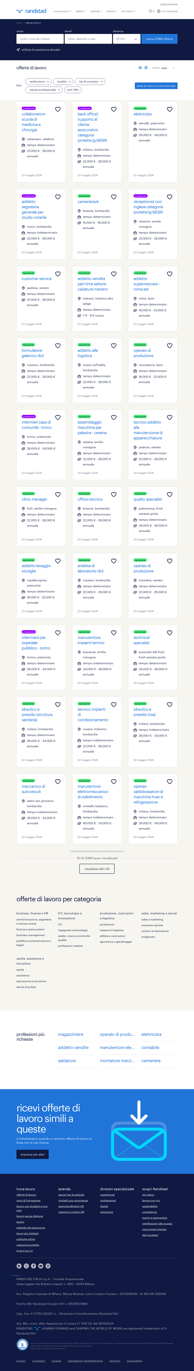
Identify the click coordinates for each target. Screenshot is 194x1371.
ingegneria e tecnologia (72, 930)
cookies (56, 1360)
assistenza (22, 975)
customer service (152, 925)
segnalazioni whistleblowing (85, 1360)
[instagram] (48, 1266)
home (19, 23)
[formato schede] (146, 67)
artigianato (148, 936)
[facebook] (33, 1266)
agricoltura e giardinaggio (116, 941)
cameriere (150, 1060)
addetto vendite (73, 1047)
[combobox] (40, 39)
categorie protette (27, 1244)
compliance (149, 1211)
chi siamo (128, 11)
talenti (81, 11)
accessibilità (134, 1360)
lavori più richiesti (27, 1233)
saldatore (67, 1060)
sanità (20, 969)
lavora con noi (151, 1200)
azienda (96, 11)
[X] (26, 1266)
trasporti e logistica (112, 930)
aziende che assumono (30, 1227)
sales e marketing (152, 919)
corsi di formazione (28, 1200)
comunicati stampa (154, 1229)
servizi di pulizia (26, 986)
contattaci (38, 1360)
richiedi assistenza (169, 4)
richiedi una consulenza (73, 1200)
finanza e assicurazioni (30, 929)
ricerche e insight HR (71, 1211)
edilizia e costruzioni (112, 935)
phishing (114, 1360)
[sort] (167, 65)
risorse (111, 11)
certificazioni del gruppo (157, 1223)
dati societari (150, 1235)
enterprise (106, 1211)
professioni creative (70, 945)
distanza (118, 31)
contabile (150, 1047)
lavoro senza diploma (29, 1216)
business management (30, 935)
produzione (107, 924)
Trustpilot (15, 1275)
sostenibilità (149, 1206)
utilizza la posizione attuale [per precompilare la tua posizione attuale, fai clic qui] (40, 49)
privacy (21, 1360)
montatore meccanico (118, 1060)
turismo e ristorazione (155, 930)
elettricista (151, 1034)
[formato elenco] (140, 67)
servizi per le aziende (71, 1194)
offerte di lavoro (26, 1194)
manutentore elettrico (118, 1047)
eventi (20, 1221)
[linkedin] (19, 1266)
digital (104, 1206)
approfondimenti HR (71, 1206)
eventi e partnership (154, 1217)
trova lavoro (63, 11)
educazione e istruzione (31, 981)
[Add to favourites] (58, 109)
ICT (60, 924)
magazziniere (70, 1034)
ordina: (156, 67)
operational (107, 1194)
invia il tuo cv (24, 1250)
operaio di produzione (118, 1034)
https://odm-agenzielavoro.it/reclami (48, 1348)
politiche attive (25, 1239)
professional (108, 1200)
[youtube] (40, 1266)
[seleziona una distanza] (127, 39)
